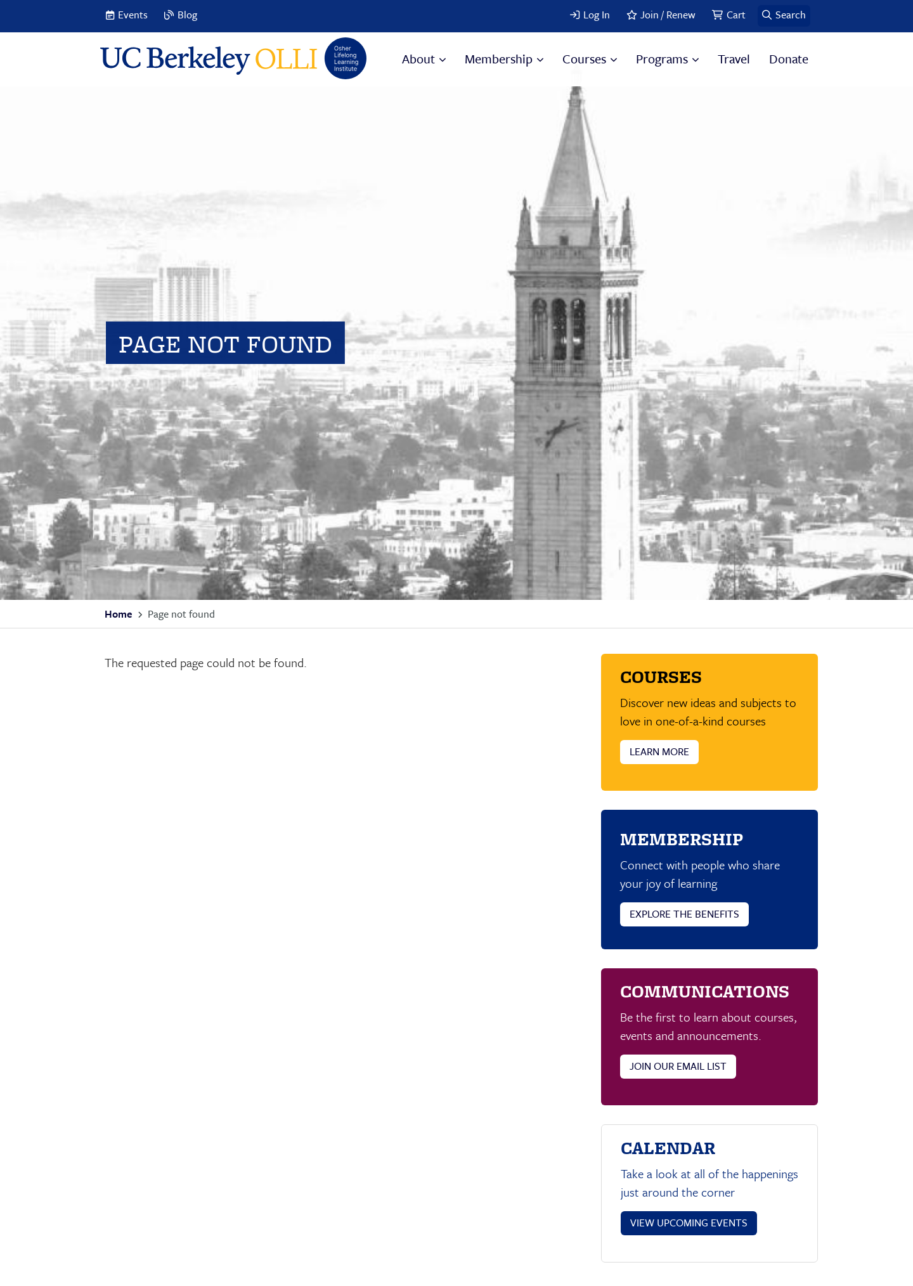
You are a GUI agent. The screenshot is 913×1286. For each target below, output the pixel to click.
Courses (584, 58)
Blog (187, 14)
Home (118, 613)
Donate (788, 58)
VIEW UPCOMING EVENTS (689, 1222)
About (418, 58)
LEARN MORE (659, 751)
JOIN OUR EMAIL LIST (678, 1066)
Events (133, 14)
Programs (662, 58)
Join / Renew (668, 14)
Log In (596, 14)
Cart (736, 14)
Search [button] (790, 14)
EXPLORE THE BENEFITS (684, 913)
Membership (499, 58)
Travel (734, 58)
